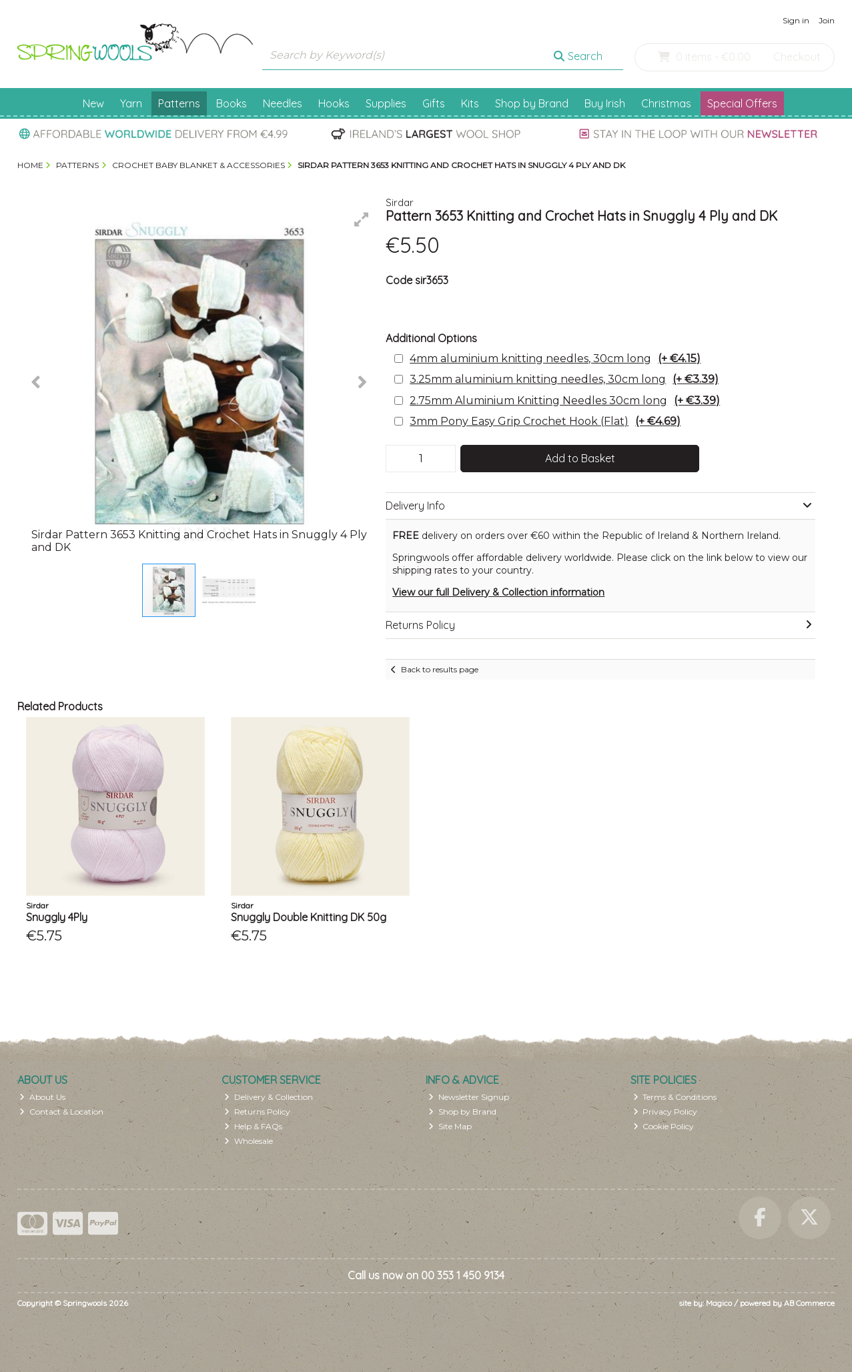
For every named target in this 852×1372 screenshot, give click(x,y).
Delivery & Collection (268, 1097)
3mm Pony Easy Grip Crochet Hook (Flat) (545, 421)
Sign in (796, 20)
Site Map (450, 1126)
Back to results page (439, 669)
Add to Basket (580, 458)
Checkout (797, 56)
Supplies (386, 103)
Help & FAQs (253, 1126)
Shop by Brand (531, 103)
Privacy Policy (665, 1112)
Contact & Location (61, 1112)
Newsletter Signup (468, 1097)
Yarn (131, 103)
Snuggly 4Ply (56, 917)
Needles (282, 103)
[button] (361, 219)
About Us (42, 1097)
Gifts (433, 103)
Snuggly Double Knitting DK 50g (308, 917)
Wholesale (248, 1141)
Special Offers (742, 103)
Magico (719, 1303)
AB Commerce (809, 1303)
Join (827, 20)
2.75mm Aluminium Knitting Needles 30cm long (565, 400)
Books (231, 103)
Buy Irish (604, 103)
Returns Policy (257, 1112)
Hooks (334, 103)
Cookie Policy (664, 1126)
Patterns (179, 103)
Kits (470, 103)
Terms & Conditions (675, 1097)
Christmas (666, 103)
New (93, 103)
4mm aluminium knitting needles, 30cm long (555, 358)
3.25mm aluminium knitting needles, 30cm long (564, 379)
